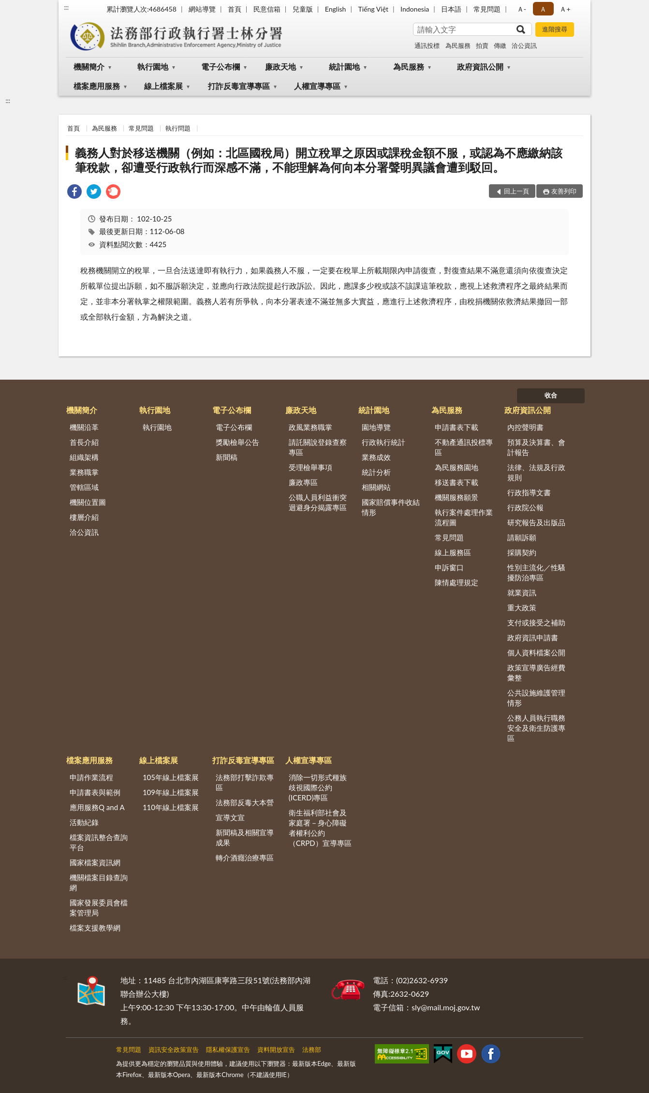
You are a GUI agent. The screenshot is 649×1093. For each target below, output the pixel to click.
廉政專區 (303, 482)
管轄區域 (84, 487)
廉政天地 (280, 66)
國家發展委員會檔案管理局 (99, 907)
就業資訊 (521, 592)
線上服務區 (453, 552)
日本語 (451, 9)
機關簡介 (89, 66)
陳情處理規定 (456, 582)
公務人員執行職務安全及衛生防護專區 (536, 727)
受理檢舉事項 (310, 467)
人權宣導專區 (317, 85)
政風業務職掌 (310, 427)
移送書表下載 (456, 482)
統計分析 (376, 472)
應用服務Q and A (97, 807)
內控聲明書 (525, 427)
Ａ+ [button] (565, 9)
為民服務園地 (456, 467)
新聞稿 (226, 457)
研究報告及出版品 (536, 522)
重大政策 (521, 607)
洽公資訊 (524, 45)
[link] (74, 192)
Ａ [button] (543, 9)
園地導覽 (376, 427)
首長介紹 (84, 442)
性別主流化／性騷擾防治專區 (536, 572)
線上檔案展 (163, 85)
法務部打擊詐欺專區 (245, 782)
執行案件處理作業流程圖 (464, 517)
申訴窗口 (449, 567)
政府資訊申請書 (532, 637)
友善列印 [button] (563, 191)
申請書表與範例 (95, 792)
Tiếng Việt (373, 9)
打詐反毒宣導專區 (239, 85)
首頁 (234, 9)
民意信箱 (266, 9)
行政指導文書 (529, 492)
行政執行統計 (383, 442)
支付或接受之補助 (536, 622)
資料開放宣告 (276, 1049)
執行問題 (178, 128)
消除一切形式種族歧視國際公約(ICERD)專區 (318, 787)
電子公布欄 (220, 66)
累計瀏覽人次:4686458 (141, 9)
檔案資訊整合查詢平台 (99, 842)
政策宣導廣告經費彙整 (536, 672)
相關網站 (376, 487)
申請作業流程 (91, 777)
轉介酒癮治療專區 (245, 857)
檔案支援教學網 (95, 927)
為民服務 (458, 45)
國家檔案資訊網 (95, 862)
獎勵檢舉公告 (237, 442)
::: (66, 7)
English (335, 9)
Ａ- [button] (521, 9)
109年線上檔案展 (171, 792)
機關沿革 (84, 427)
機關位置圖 (88, 502)
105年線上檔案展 (171, 777)
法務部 (311, 1049)
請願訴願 (521, 537)
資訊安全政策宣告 (173, 1049)
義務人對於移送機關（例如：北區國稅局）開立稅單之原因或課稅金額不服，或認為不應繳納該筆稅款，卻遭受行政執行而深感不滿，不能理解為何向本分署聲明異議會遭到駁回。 (318, 160)
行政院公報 (525, 507)
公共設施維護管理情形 (536, 697)
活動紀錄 (84, 822)
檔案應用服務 (97, 85)
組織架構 (84, 457)
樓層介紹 (84, 517)
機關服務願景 (456, 497)
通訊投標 (427, 45)
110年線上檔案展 (171, 807)
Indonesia (414, 9)
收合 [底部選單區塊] (551, 395)
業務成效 (376, 457)
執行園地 (152, 66)
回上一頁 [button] (516, 191)
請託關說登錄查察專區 (318, 447)
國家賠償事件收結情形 (391, 507)
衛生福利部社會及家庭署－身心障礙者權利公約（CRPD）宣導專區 (320, 827)
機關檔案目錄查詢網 (99, 882)
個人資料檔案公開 (536, 652)
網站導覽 (202, 9)
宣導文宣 (230, 817)
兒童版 (303, 9)
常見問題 (487, 9)
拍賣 (482, 45)
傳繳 (500, 45)
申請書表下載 (456, 427)
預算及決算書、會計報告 (536, 447)
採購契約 (521, 552)
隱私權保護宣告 (228, 1049)
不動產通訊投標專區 (464, 447)
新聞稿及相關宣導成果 (245, 837)
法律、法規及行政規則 (536, 472)
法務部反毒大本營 (245, 802)
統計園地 (344, 66)
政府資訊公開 (480, 66)
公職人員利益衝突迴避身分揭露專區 (318, 502)
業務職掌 (84, 472)
